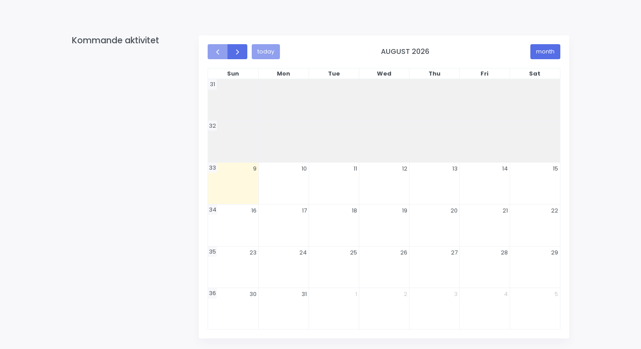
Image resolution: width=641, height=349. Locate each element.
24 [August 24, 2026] (303, 252)
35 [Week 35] (212, 251)
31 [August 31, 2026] (304, 294)
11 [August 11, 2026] (355, 168)
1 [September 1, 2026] (356, 294)
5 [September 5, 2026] (556, 294)
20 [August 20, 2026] (454, 210)
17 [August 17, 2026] (304, 210)
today (265, 51)
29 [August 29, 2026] (554, 252)
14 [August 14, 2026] (505, 168)
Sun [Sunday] (233, 73)
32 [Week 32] (212, 125)
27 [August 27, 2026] (454, 252)
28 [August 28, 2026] (504, 252)
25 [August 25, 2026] (353, 252)
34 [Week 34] (212, 209)
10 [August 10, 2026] (304, 168)
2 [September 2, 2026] (405, 294)
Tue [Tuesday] (334, 73)
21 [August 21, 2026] (505, 210)
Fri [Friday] (484, 73)
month (545, 51)
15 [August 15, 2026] (555, 168)
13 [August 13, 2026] (455, 168)
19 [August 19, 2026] (404, 210)
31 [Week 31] (212, 84)
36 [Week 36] (212, 293)
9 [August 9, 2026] (255, 168)
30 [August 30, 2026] (253, 294)
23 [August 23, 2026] (253, 252)
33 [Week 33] (212, 167)
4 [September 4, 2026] (506, 294)
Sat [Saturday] (534, 73)
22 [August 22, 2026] (554, 210)
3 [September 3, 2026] (456, 294)
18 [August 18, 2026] (354, 210)
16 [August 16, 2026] (254, 210)
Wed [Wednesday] (384, 73)
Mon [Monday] (283, 73)
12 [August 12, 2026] (404, 168)
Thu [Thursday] (434, 73)
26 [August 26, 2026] (403, 252)
